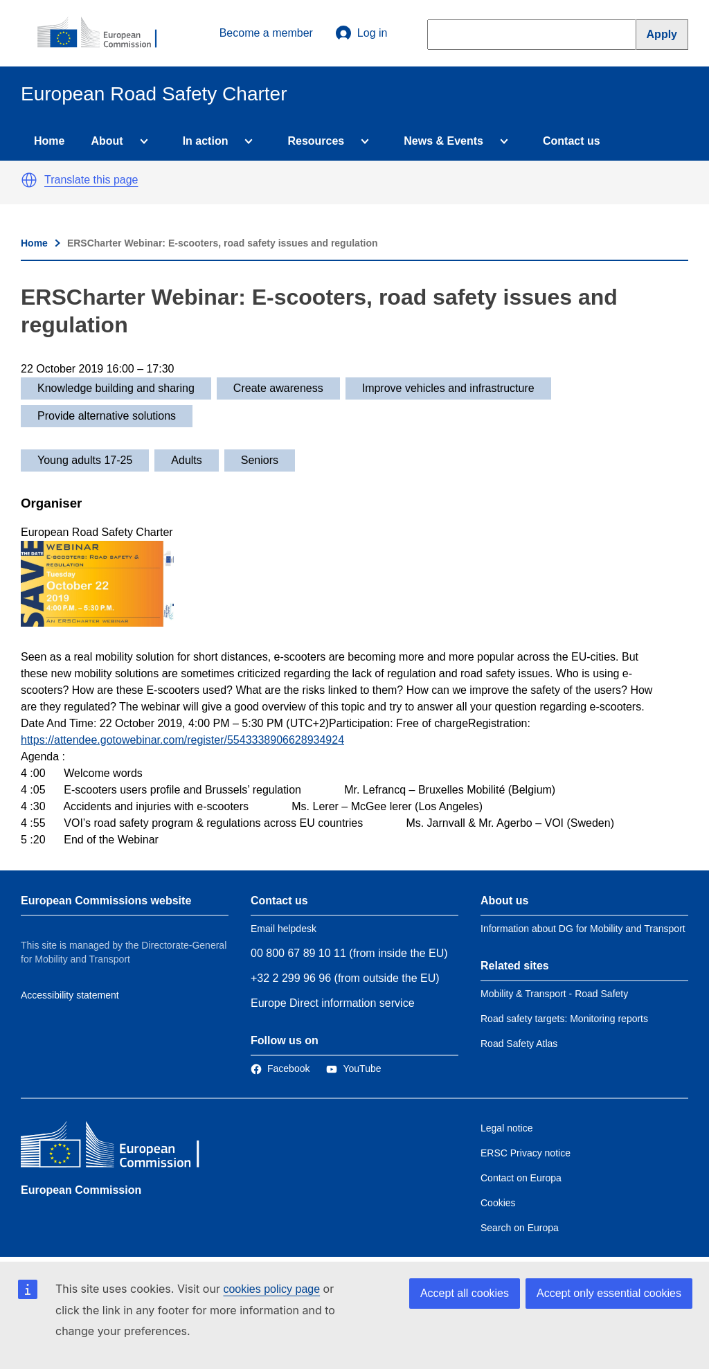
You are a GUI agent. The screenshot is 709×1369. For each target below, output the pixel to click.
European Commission (81, 1190)
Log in (361, 33)
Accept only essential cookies (609, 1293)
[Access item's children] (141, 141)
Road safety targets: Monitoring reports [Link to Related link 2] (564, 1018)
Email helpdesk (283, 928)
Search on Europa (520, 1227)
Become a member (266, 33)
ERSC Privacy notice (526, 1152)
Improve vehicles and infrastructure (448, 388)
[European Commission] (104, 33)
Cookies (498, 1202)
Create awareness (278, 388)
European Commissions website (106, 900)
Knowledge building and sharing (116, 388)
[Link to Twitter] (353, 1068)
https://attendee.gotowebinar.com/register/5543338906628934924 (182, 740)
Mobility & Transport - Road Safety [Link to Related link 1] (554, 993)
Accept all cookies (464, 1293)
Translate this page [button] (91, 180)
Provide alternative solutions (106, 416)
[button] (29, 180)
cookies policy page (271, 1289)
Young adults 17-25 (84, 460)
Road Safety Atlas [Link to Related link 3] (519, 1043)
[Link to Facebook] (280, 1068)
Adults (186, 460)
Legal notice (507, 1128)
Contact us (571, 141)
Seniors (259, 460)
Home (49, 141)
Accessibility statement (70, 995)
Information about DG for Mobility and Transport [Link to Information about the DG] (583, 928)
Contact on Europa (521, 1177)
